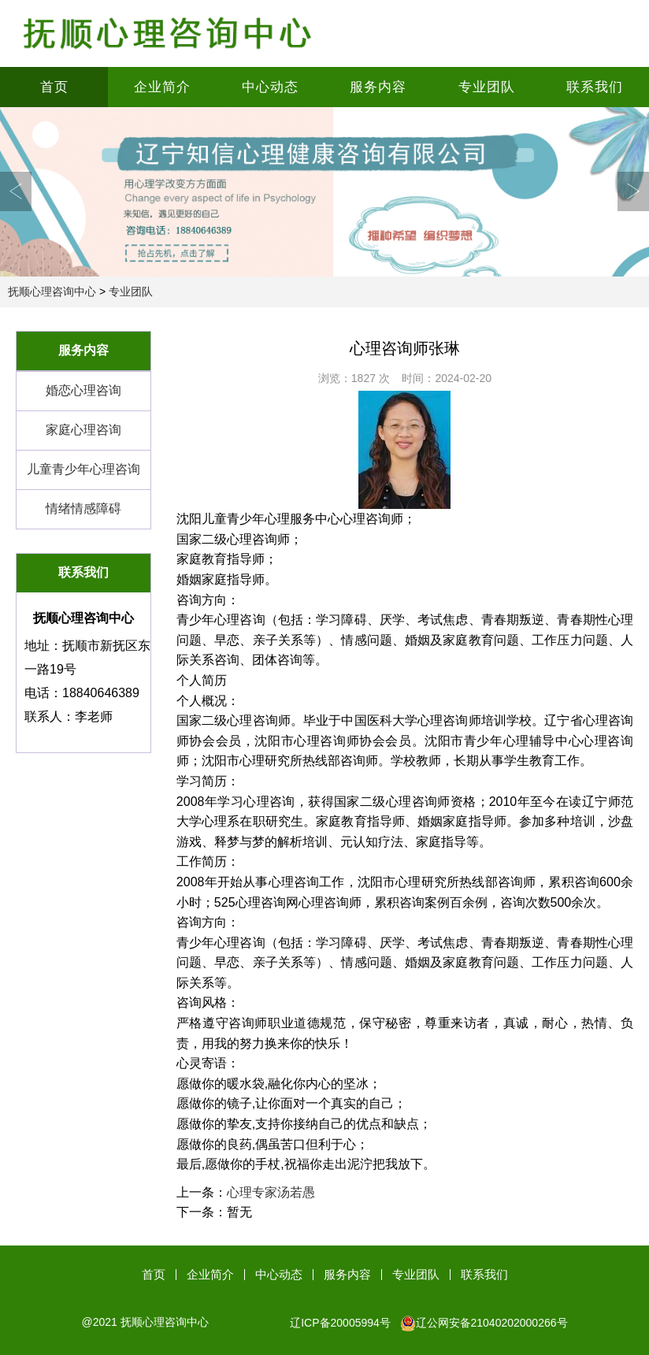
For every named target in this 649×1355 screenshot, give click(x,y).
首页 (54, 87)
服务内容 (378, 87)
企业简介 (162, 87)
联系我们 (594, 87)
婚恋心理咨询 (83, 390)
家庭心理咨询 (83, 429)
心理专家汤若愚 (271, 1192)
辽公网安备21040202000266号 (484, 1322)
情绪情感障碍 (83, 508)
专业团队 (486, 87)
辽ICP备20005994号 (340, 1322)
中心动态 (270, 87)
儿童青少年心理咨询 (83, 469)
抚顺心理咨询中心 (52, 291)
